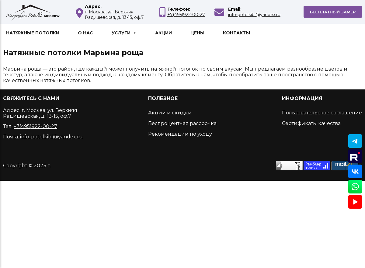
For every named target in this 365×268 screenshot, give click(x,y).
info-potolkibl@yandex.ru (254, 14)
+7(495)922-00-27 (186, 14)
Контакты (236, 33)
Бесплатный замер (333, 11)
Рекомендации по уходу (180, 134)
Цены (197, 33)
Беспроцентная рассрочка (182, 123)
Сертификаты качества (311, 123)
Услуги (124, 33)
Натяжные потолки (32, 33)
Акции (163, 33)
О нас (85, 33)
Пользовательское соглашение (322, 113)
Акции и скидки (170, 113)
